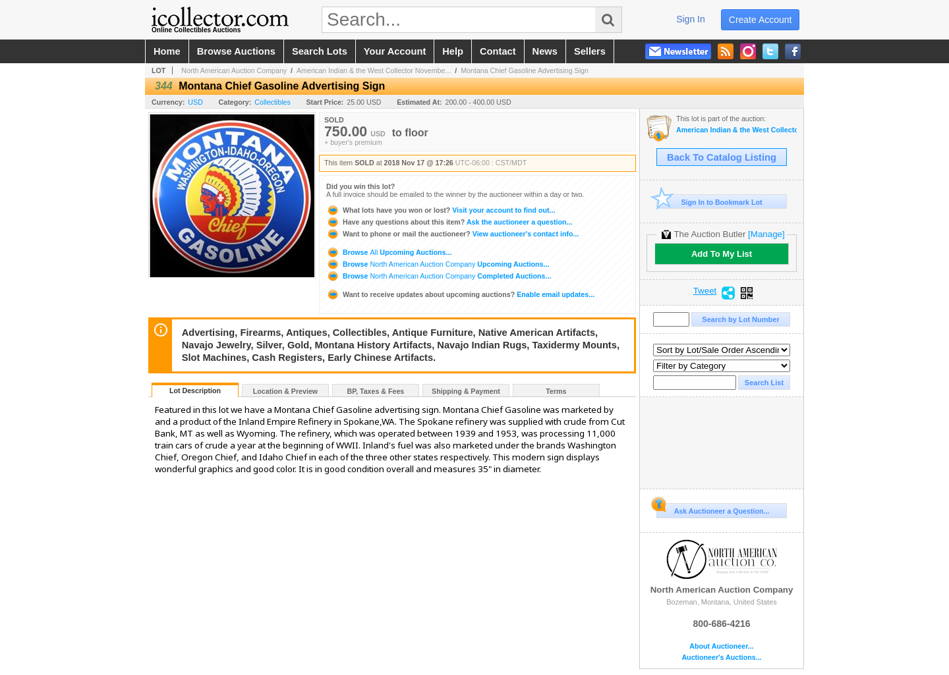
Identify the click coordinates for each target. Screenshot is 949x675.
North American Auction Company (234, 70)
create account (760, 19)
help (452, 51)
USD (195, 102)
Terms (556, 391)
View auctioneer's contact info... (452, 234)
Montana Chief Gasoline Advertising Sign (525, 70)
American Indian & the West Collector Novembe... (374, 70)
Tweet (705, 291)
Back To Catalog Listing (721, 157)
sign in (690, 19)
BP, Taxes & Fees (376, 391)
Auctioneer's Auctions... (721, 657)
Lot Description (195, 390)
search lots (319, 51)
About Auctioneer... (721, 646)
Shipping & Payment (466, 391)
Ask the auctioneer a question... (449, 222)
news (545, 51)
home (167, 51)
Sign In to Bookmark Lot (709, 201)
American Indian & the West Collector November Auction (736, 130)
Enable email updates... (460, 294)
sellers (590, 51)
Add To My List (721, 254)
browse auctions (236, 51)
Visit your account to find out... (440, 210)
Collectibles (272, 102)
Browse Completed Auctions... (438, 276)
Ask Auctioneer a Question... (712, 509)
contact (498, 51)
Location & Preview (285, 391)
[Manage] (766, 234)
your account (395, 51)
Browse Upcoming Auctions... (388, 252)
